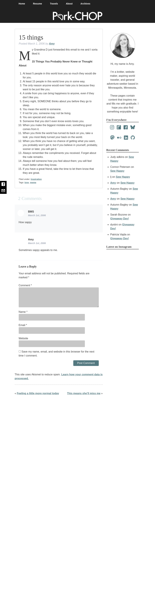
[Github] (133, 138)
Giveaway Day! (119, 218)
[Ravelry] (119, 127)
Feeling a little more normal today (38, 393)
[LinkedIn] (126, 138)
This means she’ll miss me (83, 393)
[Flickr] (119, 138)
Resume (37, 3)
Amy (52, 43)
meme (33, 182)
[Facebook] (126, 127)
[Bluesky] (132, 127)
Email (23, 325)
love (26, 182)
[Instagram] (112, 127)
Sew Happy (117, 170)
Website (23, 338)
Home (22, 3)
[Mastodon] (112, 138)
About (69, 3)
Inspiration (36, 179)
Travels (54, 3)
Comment (25, 285)
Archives (85, 3)
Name (23, 311)
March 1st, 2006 (37, 215)
